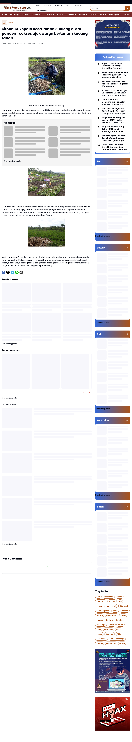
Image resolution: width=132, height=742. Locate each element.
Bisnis (58, 5)
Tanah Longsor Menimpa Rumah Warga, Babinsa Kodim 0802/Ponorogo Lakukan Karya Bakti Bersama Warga (113, 138)
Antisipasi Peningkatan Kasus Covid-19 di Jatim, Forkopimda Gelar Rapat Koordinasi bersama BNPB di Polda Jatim (114, 111)
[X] (8, 272)
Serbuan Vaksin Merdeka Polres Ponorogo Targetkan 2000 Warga (115, 84)
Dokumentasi (43, 11)
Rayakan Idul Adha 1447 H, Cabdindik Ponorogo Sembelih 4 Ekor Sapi (114, 66)
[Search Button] (127, 8)
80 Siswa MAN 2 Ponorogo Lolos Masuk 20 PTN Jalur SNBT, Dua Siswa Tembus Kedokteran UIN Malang (114, 93)
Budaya (25, 14)
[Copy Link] (21, 272)
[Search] (107, 8)
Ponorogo (14, 14)
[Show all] (127, 161)
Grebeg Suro (114, 14)
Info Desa (50, 14)
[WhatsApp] (17, 272)
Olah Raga (71, 14)
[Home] (4, 22)
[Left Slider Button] (83, 392)
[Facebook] (3, 272)
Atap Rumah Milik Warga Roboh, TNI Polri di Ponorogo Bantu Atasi (113, 129)
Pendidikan (37, 14)
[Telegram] (12, 272)
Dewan (60, 14)
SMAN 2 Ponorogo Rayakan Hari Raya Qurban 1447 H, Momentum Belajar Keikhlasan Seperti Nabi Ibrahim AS (115, 75)
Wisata (103, 14)
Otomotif (83, 14)
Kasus (93, 14)
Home (38, 5)
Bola (69, 5)
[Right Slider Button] (129, 14)
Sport (78, 5)
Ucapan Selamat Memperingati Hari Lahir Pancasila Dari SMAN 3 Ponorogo (113, 102)
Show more (47, 551)
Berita (48, 5)
